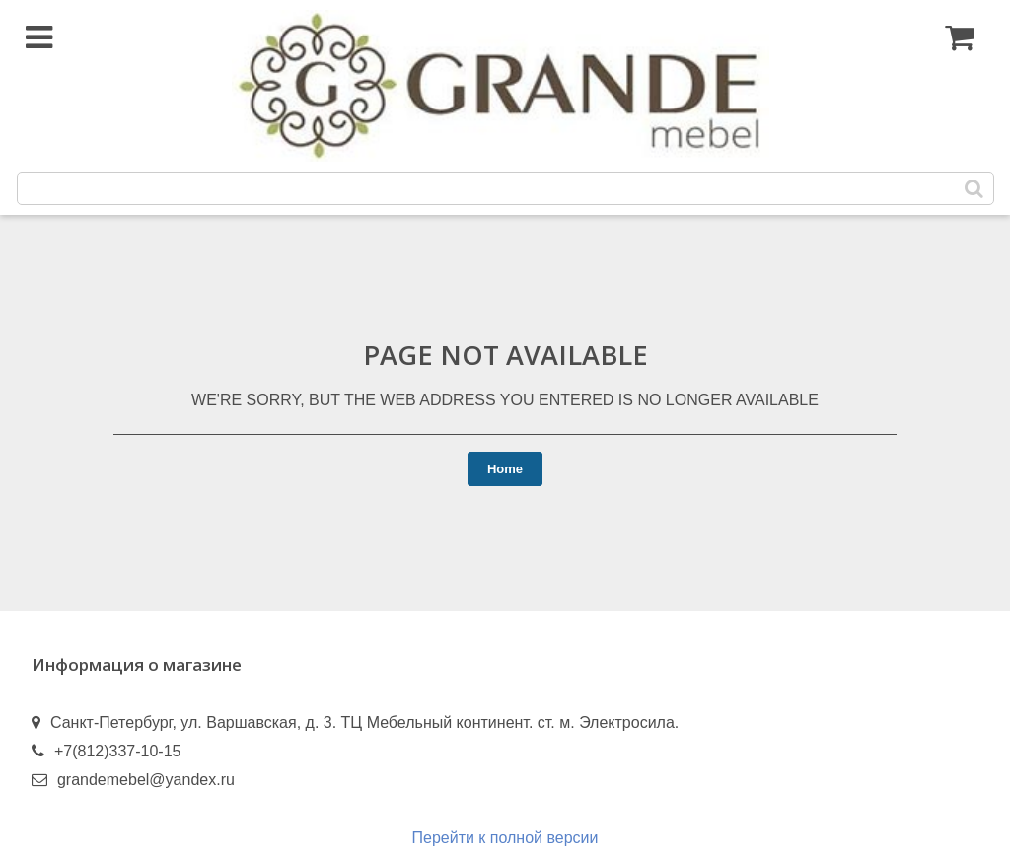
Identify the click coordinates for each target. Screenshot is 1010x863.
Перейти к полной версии (505, 837)
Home (505, 469)
